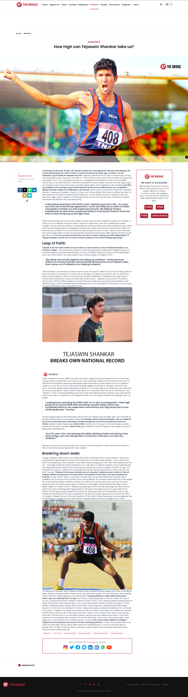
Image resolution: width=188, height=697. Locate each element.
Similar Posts (28, 665)
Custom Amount (159, 215)
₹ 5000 (148, 207)
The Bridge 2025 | (85, 691)
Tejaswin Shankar (101, 633)
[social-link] (27, 200)
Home (44, 4)
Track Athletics (117, 633)
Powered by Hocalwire (101, 691)
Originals (127, 4)
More (137, 4)
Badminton (83, 4)
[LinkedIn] (34, 190)
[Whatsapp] (29, 190)
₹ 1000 (144, 215)
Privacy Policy (132, 684)
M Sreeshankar (70, 633)
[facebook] (20, 190)
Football (72, 4)
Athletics (94, 4)
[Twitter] (24, 190)
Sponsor (160, 188)
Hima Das (57, 633)
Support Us (54, 4)
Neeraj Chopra (85, 633)
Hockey (103, 4)
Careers (165, 684)
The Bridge (91, 642)
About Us (144, 684)
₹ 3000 (160, 207)
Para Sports (114, 4)
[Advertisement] (94, 23)
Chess (64, 4)
